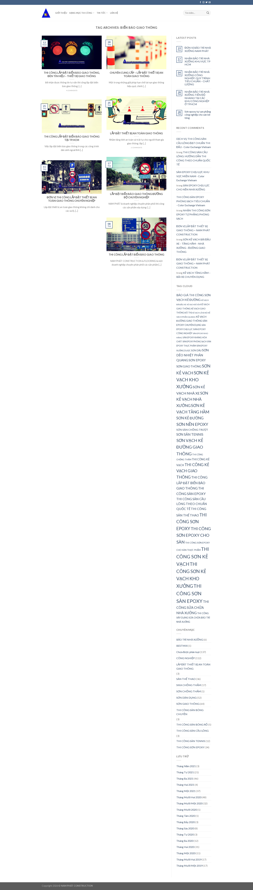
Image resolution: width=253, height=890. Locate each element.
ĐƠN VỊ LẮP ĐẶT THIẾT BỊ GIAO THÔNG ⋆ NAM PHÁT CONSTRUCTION (193, 230)
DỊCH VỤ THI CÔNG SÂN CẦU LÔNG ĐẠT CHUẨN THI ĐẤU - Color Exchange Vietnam (193, 142)
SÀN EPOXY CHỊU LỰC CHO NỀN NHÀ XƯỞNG (193, 187)
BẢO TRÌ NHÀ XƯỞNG (189, 639)
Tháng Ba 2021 (184, 778)
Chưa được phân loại (188, 651)
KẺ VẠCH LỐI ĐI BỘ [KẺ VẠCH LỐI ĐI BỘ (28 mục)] (199, 313)
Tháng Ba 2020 (184, 840)
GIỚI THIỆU (61, 13)
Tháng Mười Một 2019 (189, 865)
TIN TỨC (102, 12)
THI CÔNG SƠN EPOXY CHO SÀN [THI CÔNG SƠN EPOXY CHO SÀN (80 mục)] (193, 535)
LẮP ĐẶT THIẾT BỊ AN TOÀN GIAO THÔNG (193, 666)
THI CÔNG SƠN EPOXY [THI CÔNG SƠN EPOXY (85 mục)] (191, 521)
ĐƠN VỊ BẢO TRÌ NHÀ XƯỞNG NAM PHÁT (198, 49)
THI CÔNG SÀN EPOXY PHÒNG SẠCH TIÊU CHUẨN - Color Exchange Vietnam (193, 201)
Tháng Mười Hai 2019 (188, 859)
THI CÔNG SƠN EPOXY (190, 747)
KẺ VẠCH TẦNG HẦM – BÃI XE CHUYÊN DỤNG (193, 274)
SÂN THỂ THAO (186, 678)
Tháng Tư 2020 (185, 834)
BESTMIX (182, 645)
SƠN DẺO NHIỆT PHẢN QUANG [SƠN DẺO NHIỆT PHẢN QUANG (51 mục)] (192, 355)
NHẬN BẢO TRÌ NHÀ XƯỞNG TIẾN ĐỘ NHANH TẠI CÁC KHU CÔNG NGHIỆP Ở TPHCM (197, 98)
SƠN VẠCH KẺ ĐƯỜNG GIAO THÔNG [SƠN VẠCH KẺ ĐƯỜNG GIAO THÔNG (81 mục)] (189, 447)
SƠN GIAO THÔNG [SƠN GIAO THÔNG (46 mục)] (188, 366)
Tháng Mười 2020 (186, 809)
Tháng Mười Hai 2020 (188, 797)
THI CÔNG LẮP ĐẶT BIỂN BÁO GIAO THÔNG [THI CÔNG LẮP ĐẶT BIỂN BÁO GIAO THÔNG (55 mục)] (191, 482)
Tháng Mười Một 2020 (189, 803)
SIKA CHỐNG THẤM (188, 685)
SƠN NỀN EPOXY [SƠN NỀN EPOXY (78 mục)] (192, 424)
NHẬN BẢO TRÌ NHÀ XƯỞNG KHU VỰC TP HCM (197, 61)
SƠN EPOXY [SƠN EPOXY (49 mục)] (197, 360)
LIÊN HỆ (114, 13)
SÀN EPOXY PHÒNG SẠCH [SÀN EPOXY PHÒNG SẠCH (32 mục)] (194, 341)
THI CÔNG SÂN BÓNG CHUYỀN (189, 712)
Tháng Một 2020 (185, 853)
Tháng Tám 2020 (185, 815)
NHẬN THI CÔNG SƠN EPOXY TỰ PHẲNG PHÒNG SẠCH (193, 214)
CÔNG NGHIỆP (185, 658)
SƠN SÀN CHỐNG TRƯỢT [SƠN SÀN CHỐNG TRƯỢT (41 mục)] (192, 429)
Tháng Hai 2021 (185, 784)
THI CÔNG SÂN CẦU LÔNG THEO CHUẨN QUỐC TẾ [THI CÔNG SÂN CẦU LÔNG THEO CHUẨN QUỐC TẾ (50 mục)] (191, 504)
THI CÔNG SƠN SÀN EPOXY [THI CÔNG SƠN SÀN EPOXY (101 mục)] (189, 593)
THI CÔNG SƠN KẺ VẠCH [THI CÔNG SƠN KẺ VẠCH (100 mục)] (192, 556)
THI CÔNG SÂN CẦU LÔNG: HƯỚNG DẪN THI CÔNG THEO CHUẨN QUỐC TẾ (193, 158)
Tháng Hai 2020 (185, 846)
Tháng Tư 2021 (185, 772)
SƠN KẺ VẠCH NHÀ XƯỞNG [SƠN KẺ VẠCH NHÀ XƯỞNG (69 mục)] (192, 399)
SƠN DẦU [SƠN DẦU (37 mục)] (196, 350)
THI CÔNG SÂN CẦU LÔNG (192, 730)
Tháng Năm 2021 (186, 766)
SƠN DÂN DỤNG (186, 697)
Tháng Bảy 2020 (185, 822)
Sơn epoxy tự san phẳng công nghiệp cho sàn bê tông (198, 114)
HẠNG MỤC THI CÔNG (81, 12)
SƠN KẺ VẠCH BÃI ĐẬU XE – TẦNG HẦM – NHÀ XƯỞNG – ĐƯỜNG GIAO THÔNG (193, 245)
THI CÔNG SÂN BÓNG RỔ (192, 724)
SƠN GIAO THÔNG (187, 703)
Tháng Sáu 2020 (185, 828)
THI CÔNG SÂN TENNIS (190, 740)
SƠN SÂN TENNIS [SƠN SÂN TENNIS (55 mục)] (189, 434)
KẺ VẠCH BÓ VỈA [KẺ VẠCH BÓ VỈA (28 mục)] (193, 304)
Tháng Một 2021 (185, 790)
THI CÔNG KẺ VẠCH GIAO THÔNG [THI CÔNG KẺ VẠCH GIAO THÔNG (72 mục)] (192, 471)
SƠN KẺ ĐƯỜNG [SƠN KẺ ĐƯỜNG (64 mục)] (189, 418)
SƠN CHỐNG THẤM (188, 691)
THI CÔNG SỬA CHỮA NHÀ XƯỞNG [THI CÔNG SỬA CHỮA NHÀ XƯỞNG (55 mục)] (192, 607)
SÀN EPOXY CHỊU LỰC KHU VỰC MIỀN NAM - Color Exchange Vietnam (192, 176)
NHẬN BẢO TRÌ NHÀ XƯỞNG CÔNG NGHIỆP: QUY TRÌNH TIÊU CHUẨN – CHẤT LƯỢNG (197, 78)
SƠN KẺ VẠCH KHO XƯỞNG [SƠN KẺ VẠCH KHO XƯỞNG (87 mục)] (192, 379)
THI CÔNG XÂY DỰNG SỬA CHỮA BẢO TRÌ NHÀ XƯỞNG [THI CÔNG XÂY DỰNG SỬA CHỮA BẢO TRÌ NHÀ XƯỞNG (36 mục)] (193, 617)
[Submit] (208, 13)
